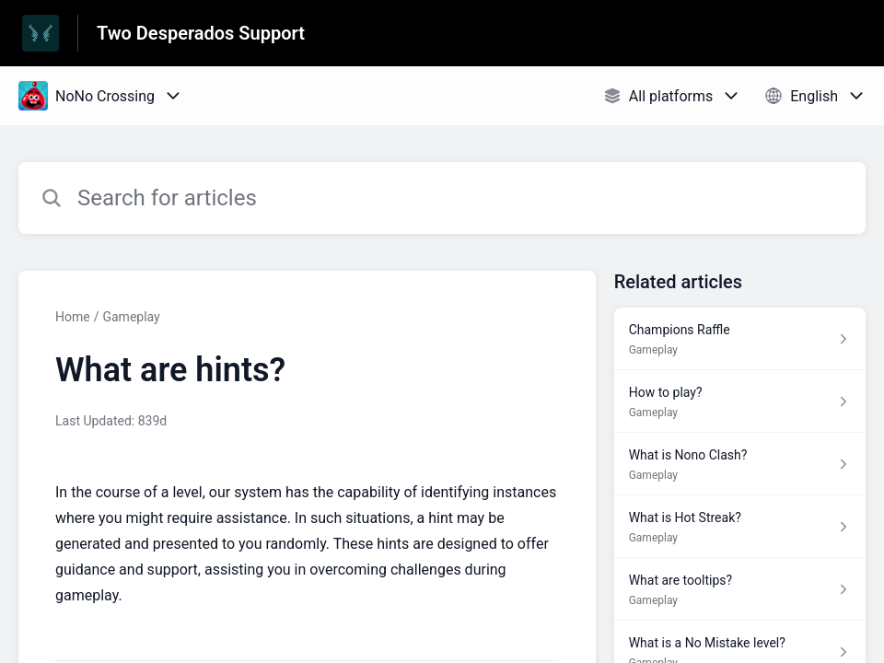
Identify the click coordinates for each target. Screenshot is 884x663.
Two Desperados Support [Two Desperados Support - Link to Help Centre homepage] (201, 33)
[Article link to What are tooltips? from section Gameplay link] (740, 589)
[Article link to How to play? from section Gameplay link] (740, 401)
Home (72, 316)
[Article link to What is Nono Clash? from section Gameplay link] (740, 464)
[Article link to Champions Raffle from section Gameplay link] (740, 339)
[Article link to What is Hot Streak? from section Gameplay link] (740, 526)
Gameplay (130, 316)
